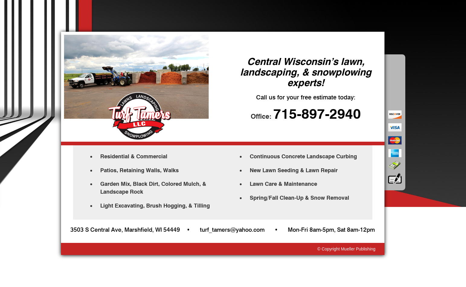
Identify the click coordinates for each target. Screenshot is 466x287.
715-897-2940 (317, 114)
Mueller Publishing (358, 249)
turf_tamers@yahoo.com (232, 229)
